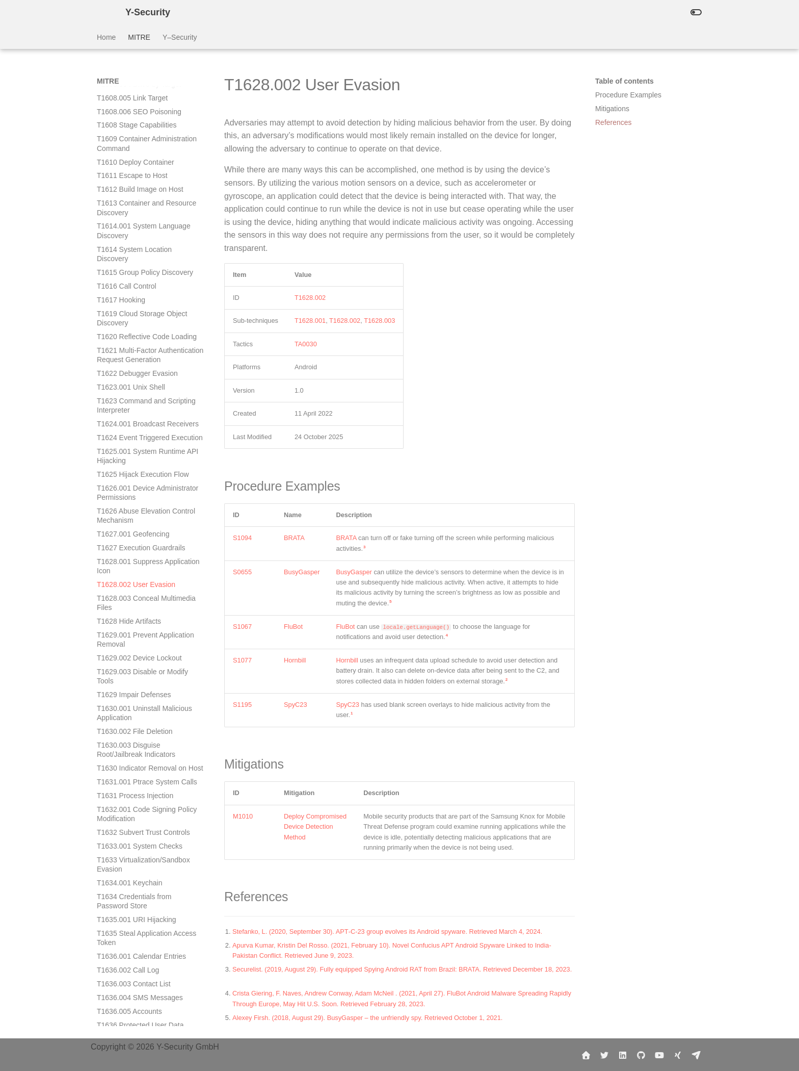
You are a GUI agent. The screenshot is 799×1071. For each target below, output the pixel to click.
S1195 (242, 704)
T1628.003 (379, 320)
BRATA (294, 538)
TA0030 (306, 344)
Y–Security (180, 37)
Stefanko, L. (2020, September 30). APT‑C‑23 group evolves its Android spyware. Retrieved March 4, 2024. (387, 931)
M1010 (243, 816)
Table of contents (624, 81)
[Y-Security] (103, 12)
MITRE (139, 37)
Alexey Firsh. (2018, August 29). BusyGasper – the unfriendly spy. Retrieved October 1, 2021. (367, 1018)
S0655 (242, 572)
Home (106, 37)
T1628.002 (310, 297)
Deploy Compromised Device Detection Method (315, 826)
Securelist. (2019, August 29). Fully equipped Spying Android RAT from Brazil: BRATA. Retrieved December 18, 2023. (402, 969)
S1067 (242, 626)
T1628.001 (310, 320)
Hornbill (295, 660)
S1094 (242, 538)
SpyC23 (295, 704)
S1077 (242, 660)
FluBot (293, 626)
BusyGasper (301, 572)
